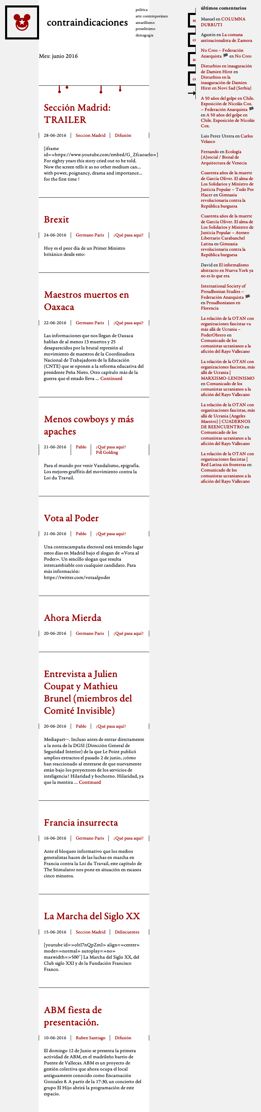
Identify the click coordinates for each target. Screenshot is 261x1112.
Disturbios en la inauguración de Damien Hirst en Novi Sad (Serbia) (226, 82)
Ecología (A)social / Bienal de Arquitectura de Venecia (224, 157)
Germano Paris (90, 235)
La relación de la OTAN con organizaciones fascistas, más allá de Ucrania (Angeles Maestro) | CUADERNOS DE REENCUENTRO (228, 416)
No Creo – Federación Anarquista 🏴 (222, 53)
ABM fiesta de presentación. (73, 1015)
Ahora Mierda (72, 617)
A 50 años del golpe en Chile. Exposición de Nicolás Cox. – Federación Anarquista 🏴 (227, 103)
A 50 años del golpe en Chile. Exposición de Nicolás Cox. (228, 120)
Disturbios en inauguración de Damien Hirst (226, 68)
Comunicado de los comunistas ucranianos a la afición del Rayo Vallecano (226, 345)
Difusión (123, 135)
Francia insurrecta (81, 822)
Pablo (81, 447)
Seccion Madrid (90, 135)
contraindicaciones (85, 22)
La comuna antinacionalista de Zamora (226, 37)
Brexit (56, 219)
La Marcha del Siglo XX (92, 916)
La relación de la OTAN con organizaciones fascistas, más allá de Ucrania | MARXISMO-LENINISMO (228, 370)
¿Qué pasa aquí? (128, 235)
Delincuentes (127, 932)
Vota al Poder (71, 518)
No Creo (243, 56)
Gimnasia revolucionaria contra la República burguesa (223, 200)
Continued (111, 378)
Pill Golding (107, 452)
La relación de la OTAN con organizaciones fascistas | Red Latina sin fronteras (227, 459)
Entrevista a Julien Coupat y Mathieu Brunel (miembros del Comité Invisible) (88, 691)
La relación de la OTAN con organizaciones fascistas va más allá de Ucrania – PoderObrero (227, 326)
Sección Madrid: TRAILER (77, 113)
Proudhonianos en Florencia (220, 305)
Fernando (210, 151)
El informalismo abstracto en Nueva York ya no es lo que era (227, 270)
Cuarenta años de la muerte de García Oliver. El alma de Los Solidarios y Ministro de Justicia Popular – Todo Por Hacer (227, 184)
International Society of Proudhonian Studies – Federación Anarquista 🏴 (225, 291)
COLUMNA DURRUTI (223, 21)
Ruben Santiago (90, 1038)
